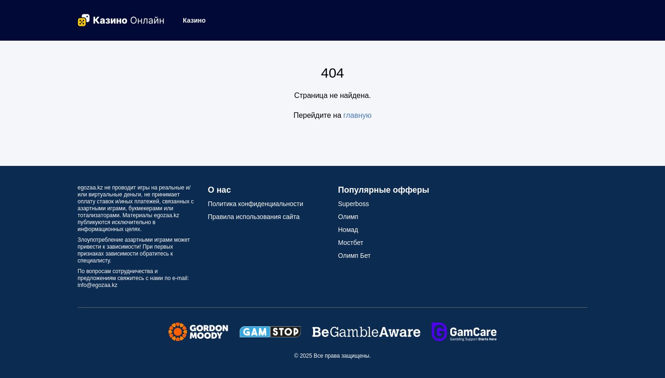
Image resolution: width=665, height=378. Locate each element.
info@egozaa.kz (97, 285)
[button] (197, 20)
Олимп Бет (354, 255)
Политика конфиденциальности (255, 203)
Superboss (353, 203)
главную (358, 115)
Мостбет (350, 242)
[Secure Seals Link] (198, 331)
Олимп (348, 216)
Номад (348, 229)
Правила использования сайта (254, 216)
